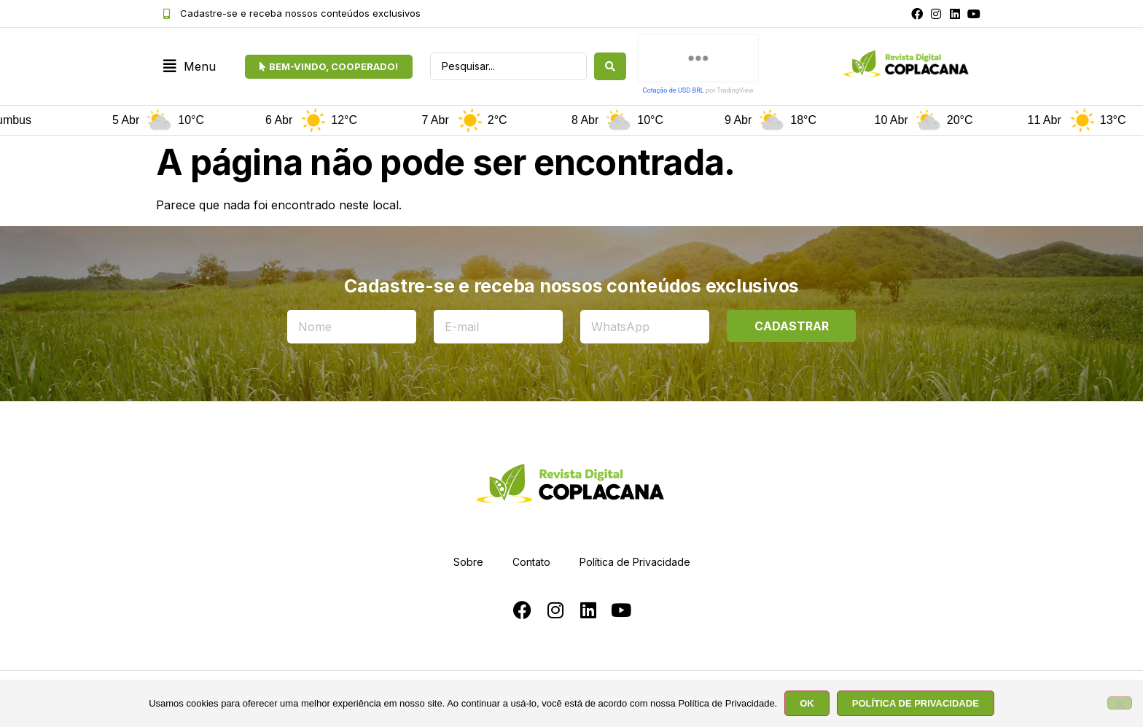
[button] (189, 67)
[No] (1119, 702)
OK (807, 703)
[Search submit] (610, 66)
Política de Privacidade (635, 562)
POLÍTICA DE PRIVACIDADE (915, 703)
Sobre (468, 562)
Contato (531, 562)
